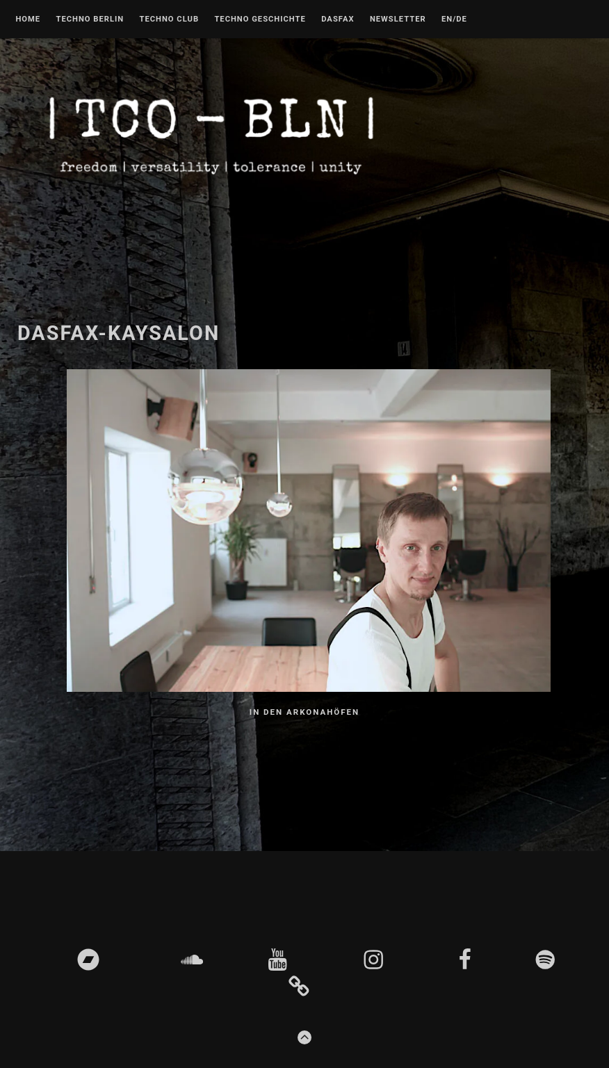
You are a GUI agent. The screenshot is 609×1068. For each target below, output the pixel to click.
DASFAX (337, 19)
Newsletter (398, 19)
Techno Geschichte (259, 19)
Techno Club (169, 19)
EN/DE (454, 19)
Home (27, 19)
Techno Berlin (90, 19)
